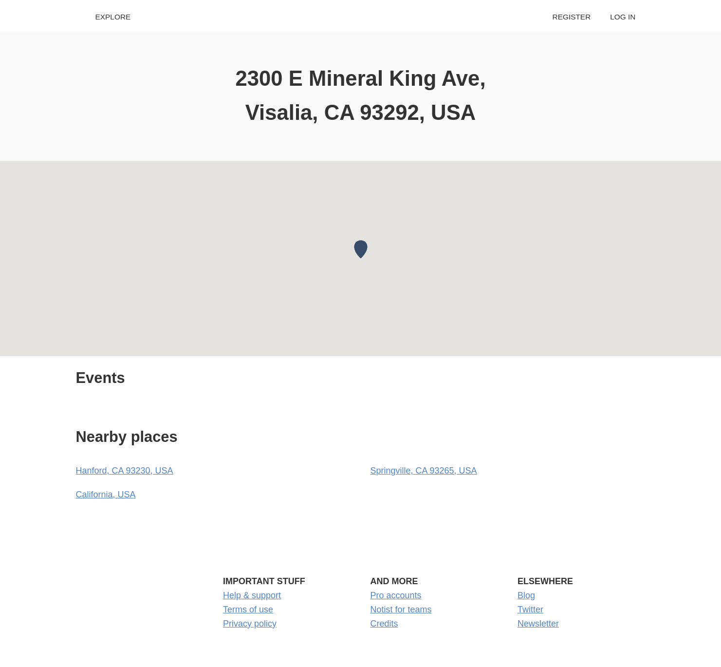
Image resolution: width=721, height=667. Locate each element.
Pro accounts (396, 595)
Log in (622, 17)
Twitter (530, 609)
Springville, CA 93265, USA (423, 471)
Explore (113, 17)
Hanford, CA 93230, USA (124, 471)
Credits (384, 624)
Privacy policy (250, 624)
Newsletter (538, 624)
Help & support (252, 595)
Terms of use (248, 609)
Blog (526, 595)
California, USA (106, 494)
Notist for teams (401, 609)
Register (572, 17)
